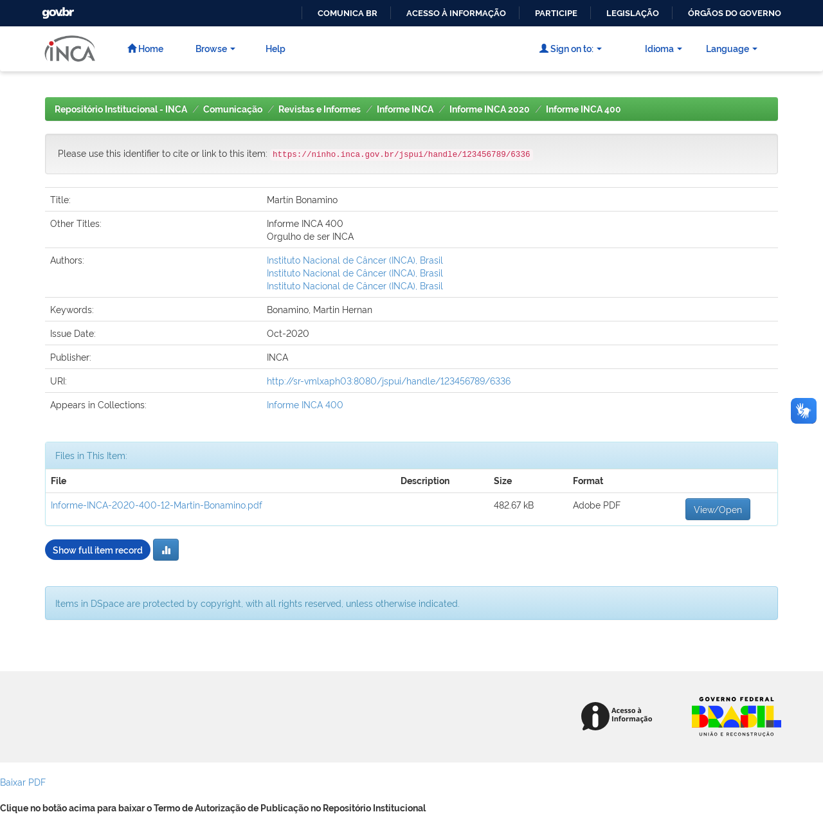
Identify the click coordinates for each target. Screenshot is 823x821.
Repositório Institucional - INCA (121, 109)
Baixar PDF (23, 781)
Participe (556, 13)
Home (145, 48)
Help (275, 48)
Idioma (663, 48)
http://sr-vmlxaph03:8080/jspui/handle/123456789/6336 (389, 380)
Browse (215, 48)
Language (731, 48)
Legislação (632, 13)
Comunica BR (347, 13)
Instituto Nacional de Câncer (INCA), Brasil (355, 259)
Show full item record (98, 549)
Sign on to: (570, 48)
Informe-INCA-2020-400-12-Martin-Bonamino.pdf (156, 504)
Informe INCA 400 (583, 109)
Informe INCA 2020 (489, 109)
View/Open (718, 509)
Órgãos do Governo (734, 13)
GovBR (56, 9)
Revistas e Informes (319, 109)
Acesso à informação (456, 13)
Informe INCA (405, 109)
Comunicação (232, 109)
